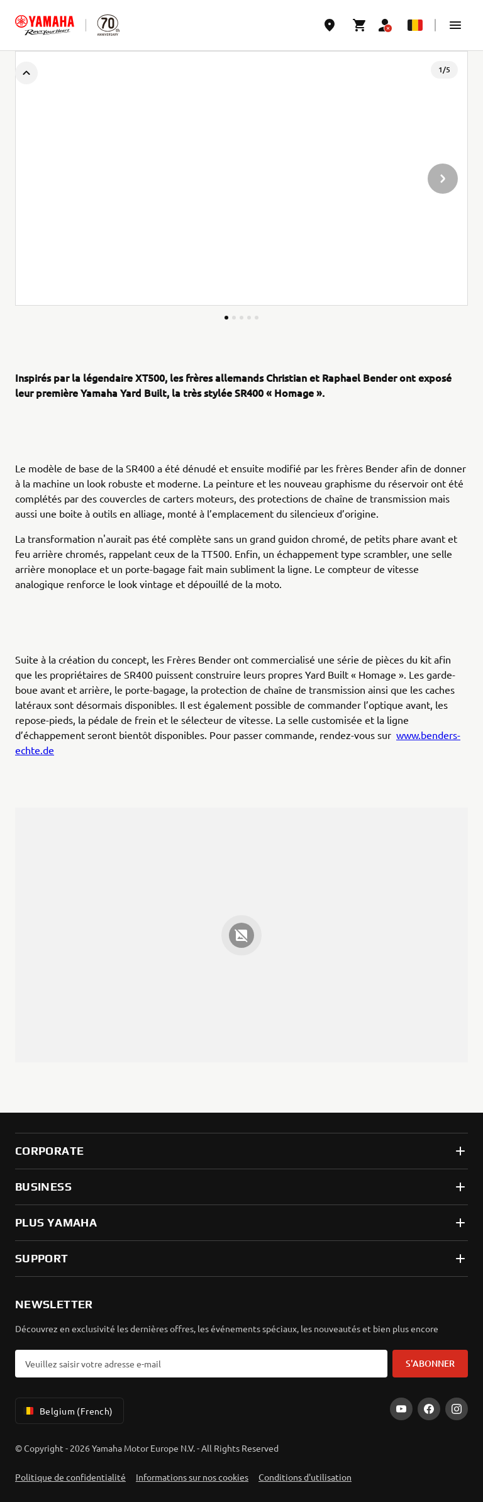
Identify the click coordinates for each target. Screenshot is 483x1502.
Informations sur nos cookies (192, 1477)
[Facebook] (429, 1409)
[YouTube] (401, 1409)
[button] (455, 25)
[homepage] (44, 25)
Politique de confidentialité (70, 1477)
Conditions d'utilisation (305, 1477)
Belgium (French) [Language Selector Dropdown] (67, 1410)
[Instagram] (456, 1409)
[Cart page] (359, 25)
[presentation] (241, 178)
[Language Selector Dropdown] (415, 25)
